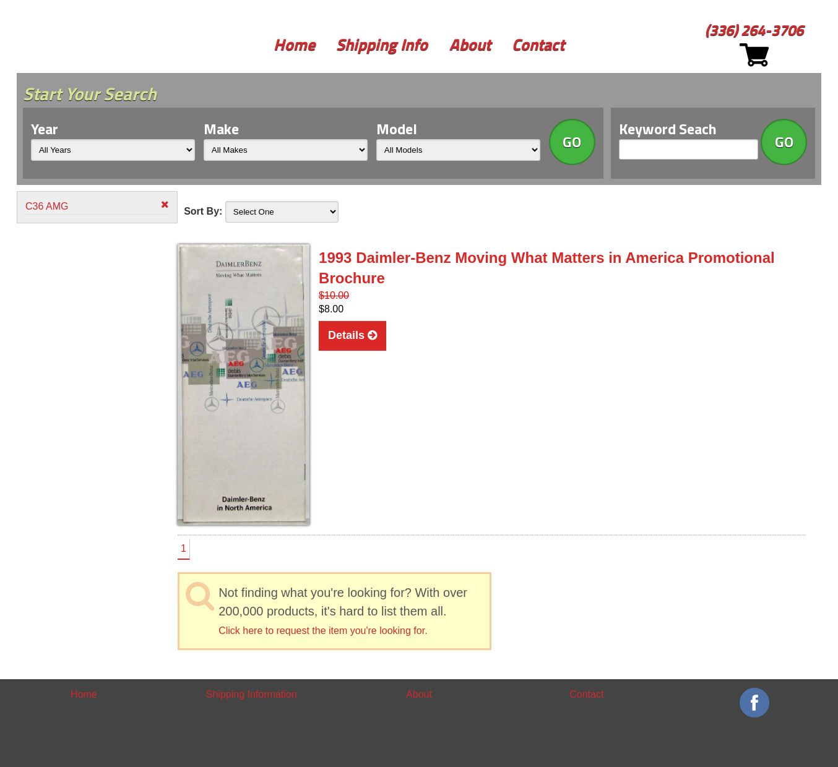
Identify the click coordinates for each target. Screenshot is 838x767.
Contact (538, 44)
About (470, 44)
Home (294, 44)
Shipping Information (251, 694)
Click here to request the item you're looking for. (322, 630)
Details (352, 335)
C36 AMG (97, 206)
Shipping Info (382, 44)
